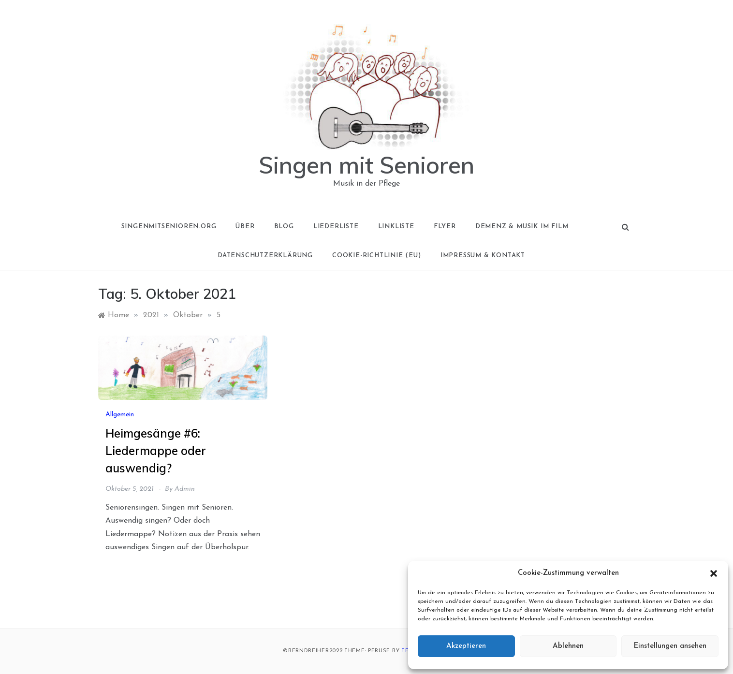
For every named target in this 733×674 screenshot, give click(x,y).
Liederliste (336, 226)
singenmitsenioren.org (169, 226)
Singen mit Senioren (366, 164)
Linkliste (396, 226)
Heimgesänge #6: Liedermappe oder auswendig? (155, 450)
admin (185, 489)
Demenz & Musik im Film (522, 226)
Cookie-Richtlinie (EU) (376, 255)
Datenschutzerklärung (265, 255)
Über (244, 226)
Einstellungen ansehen (669, 646)
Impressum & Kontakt (482, 255)
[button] (713, 573)
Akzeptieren (466, 646)
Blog (284, 226)
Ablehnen (568, 646)
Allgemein (119, 414)
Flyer (445, 226)
